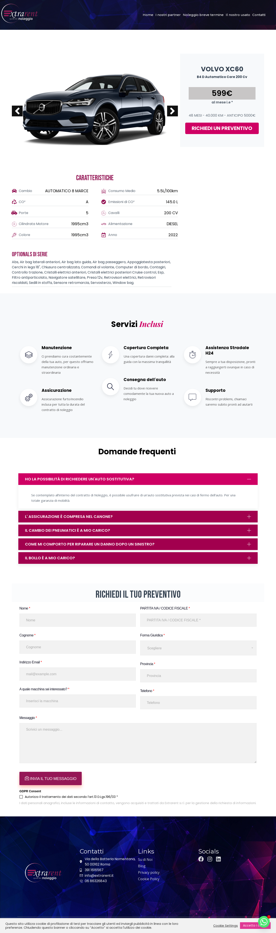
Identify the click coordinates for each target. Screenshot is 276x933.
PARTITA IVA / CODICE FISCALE (165, 606)
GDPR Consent (30, 789)
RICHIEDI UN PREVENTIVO (222, 128)
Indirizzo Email (30, 660)
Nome (24, 606)
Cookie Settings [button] (225, 926)
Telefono (147, 689)
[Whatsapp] (264, 922)
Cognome (27, 633)
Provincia (147, 662)
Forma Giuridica (152, 633)
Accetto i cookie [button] (255, 925)
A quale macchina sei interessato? (44, 687)
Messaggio (28, 715)
